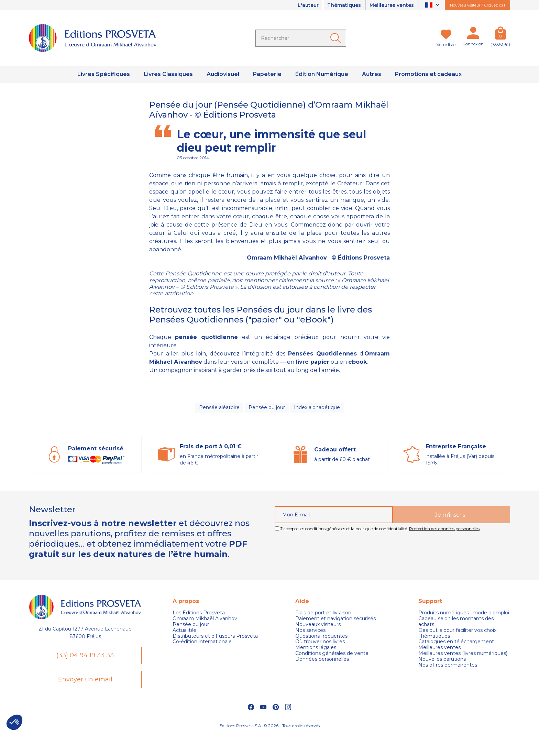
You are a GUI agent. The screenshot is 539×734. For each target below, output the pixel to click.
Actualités (184, 630)
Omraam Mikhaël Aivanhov (205, 619)
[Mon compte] (473, 34)
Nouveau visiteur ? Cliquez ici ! (477, 5)
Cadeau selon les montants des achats (456, 621)
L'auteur (308, 5)
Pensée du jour (267, 407)
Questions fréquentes (321, 636)
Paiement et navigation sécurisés (335, 619)
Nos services (310, 630)
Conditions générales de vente (331, 653)
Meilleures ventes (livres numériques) (462, 653)
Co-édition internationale (202, 642)
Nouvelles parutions (442, 659)
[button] (14, 722)
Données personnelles (322, 659)
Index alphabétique (317, 407)
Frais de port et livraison (323, 613)
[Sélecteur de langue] (433, 5)
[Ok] (336, 38)
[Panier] (500, 34)
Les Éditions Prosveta (199, 613)
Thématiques (344, 5)
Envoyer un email (85, 679)
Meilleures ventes (392, 5)
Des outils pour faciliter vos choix (457, 630)
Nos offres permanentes (447, 665)
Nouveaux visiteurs (318, 624)
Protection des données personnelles (444, 528)
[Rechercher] (300, 38)
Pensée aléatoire (219, 407)
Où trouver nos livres (320, 642)
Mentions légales (315, 647)
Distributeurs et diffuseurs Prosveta (215, 636)
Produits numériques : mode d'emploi (463, 613)
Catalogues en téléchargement (456, 642)
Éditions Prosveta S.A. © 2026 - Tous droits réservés (269, 725)
